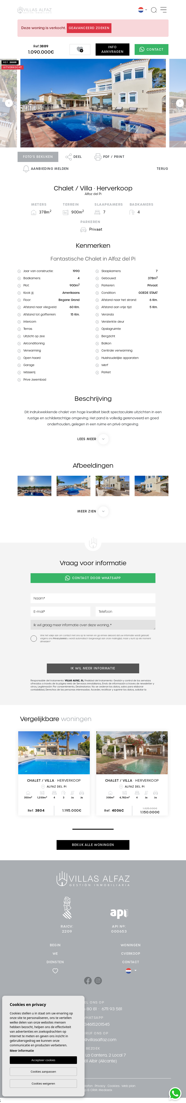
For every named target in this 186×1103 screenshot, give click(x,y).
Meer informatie (22, 1051)
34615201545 (97, 1024)
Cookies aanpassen (43, 1071)
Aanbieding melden (46, 168)
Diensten (55, 962)
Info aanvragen (112, 49)
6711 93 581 (112, 1008)
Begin (55, 945)
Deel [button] (73, 157)
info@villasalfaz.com (96, 1039)
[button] (93, 511)
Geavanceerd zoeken (89, 28)
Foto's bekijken (38, 157)
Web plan (128, 1086)
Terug (162, 169)
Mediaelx (105, 1090)
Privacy (100, 1086)
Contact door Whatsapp (93, 578)
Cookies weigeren (43, 1083)
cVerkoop (130, 954)
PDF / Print (109, 157)
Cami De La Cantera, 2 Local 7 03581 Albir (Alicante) (96, 1058)
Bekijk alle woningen (93, 845)
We (55, 954)
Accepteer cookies (43, 1060)
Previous (9, 103)
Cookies (113, 1086)
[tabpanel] (54, 773)
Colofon (87, 1086)
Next (180, 103)
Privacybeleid (60, 638)
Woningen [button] (131, 945)
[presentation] (54, 654)
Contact (151, 49)
